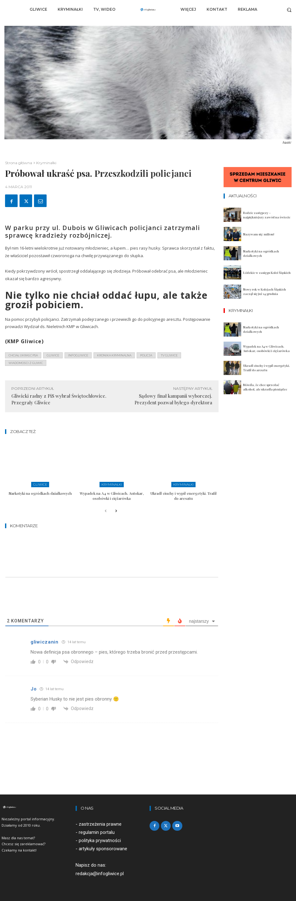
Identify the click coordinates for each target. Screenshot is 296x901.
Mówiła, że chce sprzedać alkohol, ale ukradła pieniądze (265, 387)
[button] (289, 9)
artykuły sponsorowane (103, 849)
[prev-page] (106, 511)
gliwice (53, 355)
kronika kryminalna (114, 355)
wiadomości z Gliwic (26, 363)
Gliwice (40, 484)
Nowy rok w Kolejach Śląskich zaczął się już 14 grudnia (264, 291)
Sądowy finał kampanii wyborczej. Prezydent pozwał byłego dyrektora (173, 399)
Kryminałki (46, 162)
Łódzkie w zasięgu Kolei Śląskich (267, 272)
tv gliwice (169, 355)
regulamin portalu (97, 832)
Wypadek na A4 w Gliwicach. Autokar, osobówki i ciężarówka (112, 496)
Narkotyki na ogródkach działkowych (40, 493)
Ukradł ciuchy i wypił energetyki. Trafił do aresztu (183, 496)
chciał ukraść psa (23, 355)
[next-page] (116, 511)
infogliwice (78, 355)
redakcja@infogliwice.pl (100, 873)
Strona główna (18, 162)
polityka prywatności (100, 840)
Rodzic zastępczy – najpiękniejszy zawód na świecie (266, 215)
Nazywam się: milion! (258, 234)
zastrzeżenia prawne (100, 824)
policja (146, 355)
